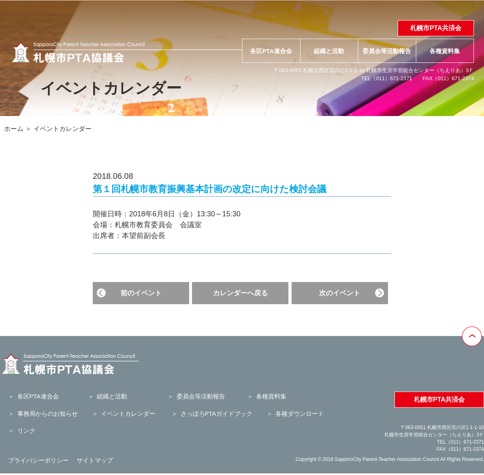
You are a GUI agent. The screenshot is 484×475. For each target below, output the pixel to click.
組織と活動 (329, 51)
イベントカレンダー (62, 128)
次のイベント (339, 293)
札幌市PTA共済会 (435, 28)
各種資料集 (445, 51)
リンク (26, 430)
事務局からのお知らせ (47, 413)
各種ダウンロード (299, 413)
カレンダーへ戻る (240, 293)
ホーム (13, 128)
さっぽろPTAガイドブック (216, 413)
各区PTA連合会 (271, 51)
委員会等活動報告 (387, 51)
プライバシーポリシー (38, 460)
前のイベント (141, 293)
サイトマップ (95, 460)
